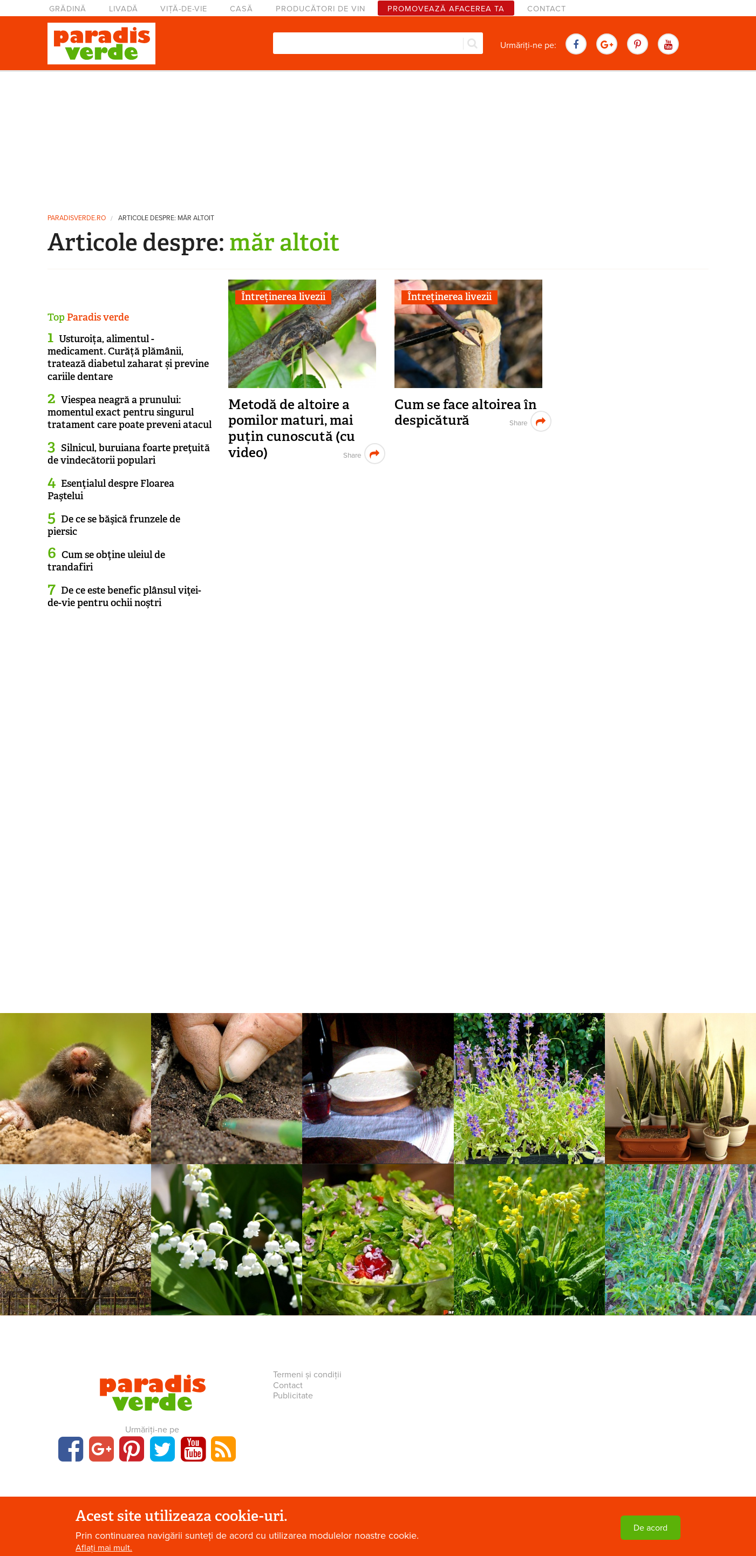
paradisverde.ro (76, 218)
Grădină (67, 8)
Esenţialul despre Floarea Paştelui (110, 489)
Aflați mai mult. (104, 1548)
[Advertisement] (378, 137)
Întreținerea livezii (283, 296)
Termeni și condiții (307, 1374)
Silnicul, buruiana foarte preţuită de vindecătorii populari (128, 454)
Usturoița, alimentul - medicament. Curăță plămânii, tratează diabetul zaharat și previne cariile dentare (128, 357)
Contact (546, 8)
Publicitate (293, 1395)
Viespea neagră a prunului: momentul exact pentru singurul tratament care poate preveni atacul (129, 412)
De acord (651, 1528)
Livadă (123, 8)
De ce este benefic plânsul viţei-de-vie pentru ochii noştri (124, 596)
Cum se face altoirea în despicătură (465, 413)
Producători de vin (320, 8)
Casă (241, 8)
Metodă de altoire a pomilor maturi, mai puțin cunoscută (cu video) (291, 428)
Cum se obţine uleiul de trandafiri (106, 561)
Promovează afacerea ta (446, 8)
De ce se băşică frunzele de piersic (113, 525)
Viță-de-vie (183, 8)
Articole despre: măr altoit (166, 218)
